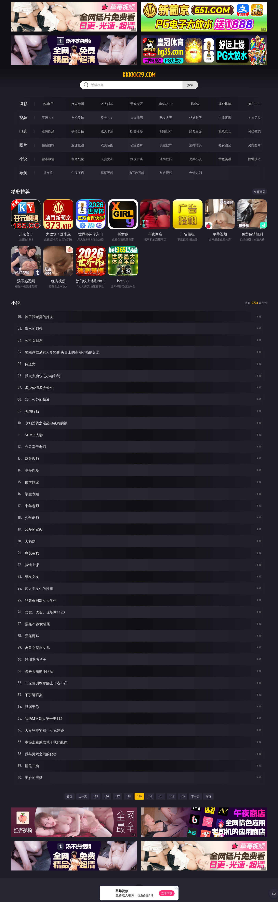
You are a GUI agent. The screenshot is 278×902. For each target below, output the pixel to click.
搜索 (190, 85)
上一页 (83, 796)
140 (149, 796)
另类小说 (195, 159)
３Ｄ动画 (136, 117)
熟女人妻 (166, 117)
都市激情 (48, 159)
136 (106, 796)
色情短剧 (195, 173)
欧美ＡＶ (107, 117)
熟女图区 (224, 145)
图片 (23, 145)
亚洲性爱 (48, 131)
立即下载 (166, 893)
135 (95, 796)
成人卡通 (107, 131)
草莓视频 (107, 173)
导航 (23, 172)
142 (171, 796)
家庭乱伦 (77, 159)
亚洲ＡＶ (48, 117)
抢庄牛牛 (254, 104)
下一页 (195, 796)
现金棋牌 (224, 104)
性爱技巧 (254, 159)
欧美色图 (107, 145)
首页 (69, 796)
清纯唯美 (195, 145)
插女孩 (48, 173)
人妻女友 (107, 159)
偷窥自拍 (48, 145)
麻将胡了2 (166, 104)
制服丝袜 (166, 131)
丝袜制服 (195, 117)
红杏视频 (166, 173)
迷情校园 (166, 159)
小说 (23, 158)
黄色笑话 (224, 159)
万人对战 (107, 104)
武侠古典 (136, 159)
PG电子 (48, 104)
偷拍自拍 (77, 131)
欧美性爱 (136, 131)
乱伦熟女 (224, 131)
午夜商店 (77, 173)
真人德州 (77, 104)
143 (182, 796)
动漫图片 (136, 145)
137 (117, 796)
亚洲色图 (77, 145)
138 (128, 796)
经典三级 (195, 131)
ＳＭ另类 (254, 117)
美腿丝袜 (166, 145)
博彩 (23, 103)
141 (160, 796)
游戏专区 (136, 104)
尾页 (208, 796)
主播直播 (224, 117)
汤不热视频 (136, 173)
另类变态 (254, 131)
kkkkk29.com (139, 75)
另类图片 (254, 145)
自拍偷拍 (77, 117)
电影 (23, 131)
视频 (23, 117)
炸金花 (195, 104)
